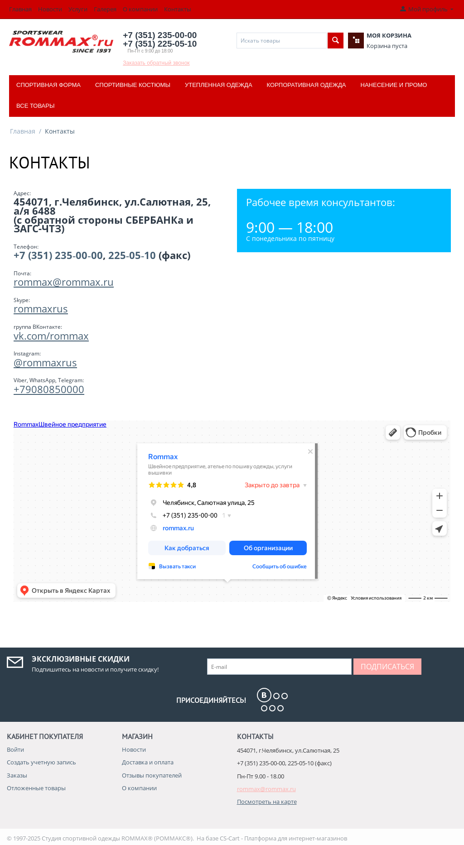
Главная (20, 9)
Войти (15, 749)
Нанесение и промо (394, 85)
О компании (140, 9)
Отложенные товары (36, 788)
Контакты (177, 9)
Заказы (17, 775)
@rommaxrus (45, 362)
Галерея (105, 9)
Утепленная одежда (218, 85)
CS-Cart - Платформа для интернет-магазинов (283, 838)
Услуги (77, 9)
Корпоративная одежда (306, 85)
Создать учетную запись (41, 762)
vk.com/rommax (51, 335)
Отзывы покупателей (152, 775)
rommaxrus (41, 308)
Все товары (35, 105)
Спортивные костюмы (132, 85)
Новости (50, 9)
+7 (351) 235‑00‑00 (58, 255)
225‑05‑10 (132, 255)
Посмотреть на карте (267, 801)
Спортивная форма (48, 85)
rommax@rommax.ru (64, 281)
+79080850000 (49, 389)
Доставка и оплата (148, 762)
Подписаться (387, 667)
